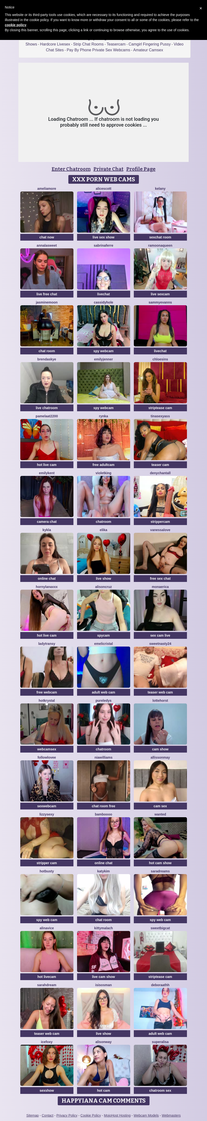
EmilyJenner (103, 359)
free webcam (46, 692)
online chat (47, 578)
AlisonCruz (103, 587)
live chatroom (47, 408)
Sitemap (32, 1115)
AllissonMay (160, 757)
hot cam (103, 1090)
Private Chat (108, 169)
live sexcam (160, 294)
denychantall (160, 473)
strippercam (160, 522)
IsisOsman (103, 985)
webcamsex (46, 749)
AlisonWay (103, 1042)
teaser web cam (160, 692)
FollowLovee (46, 757)
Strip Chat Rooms (88, 44)
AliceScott (103, 189)
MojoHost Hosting (117, 1115)
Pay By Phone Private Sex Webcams (98, 50)
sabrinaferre (103, 245)
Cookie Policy (90, 1115)
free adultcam (103, 465)
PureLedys (103, 700)
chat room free (103, 806)
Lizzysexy (46, 814)
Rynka (103, 416)
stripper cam (46, 863)
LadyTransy (46, 644)
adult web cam (103, 692)
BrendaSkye (46, 359)
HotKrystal (47, 700)
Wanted (160, 814)
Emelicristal (103, 644)
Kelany (160, 189)
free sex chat (160, 578)
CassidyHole (103, 302)
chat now (46, 237)
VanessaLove (160, 530)
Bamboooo (103, 814)
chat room (47, 351)
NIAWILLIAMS (103, 757)
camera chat (47, 522)
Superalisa (160, 1042)
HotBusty (47, 871)
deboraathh (160, 985)
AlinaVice (47, 928)
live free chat (46, 294)
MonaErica (160, 587)
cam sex (160, 806)
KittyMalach (103, 928)
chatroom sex (160, 1090)
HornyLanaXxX (46, 587)
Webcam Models (146, 1115)
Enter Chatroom (71, 169)
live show (103, 578)
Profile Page (141, 169)
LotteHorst (160, 700)
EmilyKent (47, 473)
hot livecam (46, 977)
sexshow (47, 1090)
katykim (103, 871)
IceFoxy (46, 1042)
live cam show (103, 977)
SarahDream (46, 985)
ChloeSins (160, 359)
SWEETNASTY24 (160, 644)
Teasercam (116, 44)
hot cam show (160, 863)
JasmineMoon (46, 302)
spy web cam (46, 920)
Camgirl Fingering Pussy (149, 44)
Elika (103, 530)
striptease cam (160, 408)
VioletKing (103, 473)
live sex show (103, 237)
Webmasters (171, 1115)
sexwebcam (46, 806)
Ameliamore (46, 189)
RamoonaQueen (160, 245)
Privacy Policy (66, 1115)
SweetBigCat (160, 928)
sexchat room (160, 237)
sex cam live (160, 635)
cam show (160, 749)
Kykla (47, 530)
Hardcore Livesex (55, 44)
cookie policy (15, 25)
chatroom (103, 522)
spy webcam (103, 351)
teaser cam (160, 465)
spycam (103, 635)
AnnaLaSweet (47, 245)
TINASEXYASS (160, 416)
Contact (47, 1115)
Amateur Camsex (148, 50)
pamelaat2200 (47, 416)
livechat (103, 294)
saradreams (160, 871)
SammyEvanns (160, 302)
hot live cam (47, 465)
